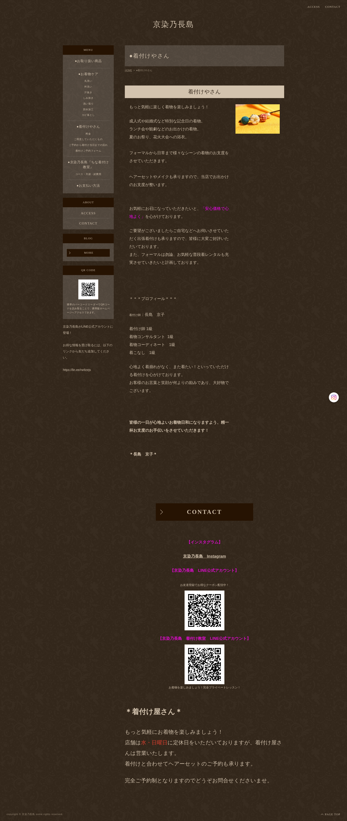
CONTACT (332, 7)
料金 (88, 133)
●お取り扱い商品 (88, 61)
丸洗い (88, 81)
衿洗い (88, 86)
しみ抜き (88, 98)
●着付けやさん (88, 126)
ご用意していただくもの (88, 139)
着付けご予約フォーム (88, 150)
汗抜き (88, 92)
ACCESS (313, 7)
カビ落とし (88, 115)
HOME (128, 70)
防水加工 (88, 109)
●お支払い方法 (88, 185)
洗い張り (88, 103)
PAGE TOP (332, 814)
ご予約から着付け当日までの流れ (88, 145)
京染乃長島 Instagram (204, 556)
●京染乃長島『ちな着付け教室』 (88, 164)
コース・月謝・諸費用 (88, 174)
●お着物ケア (88, 74)
